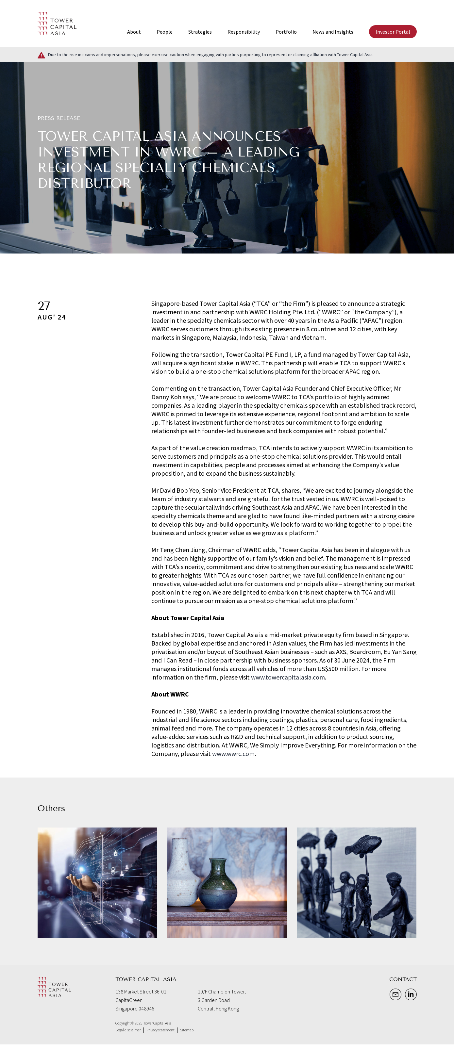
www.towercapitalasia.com (288, 677)
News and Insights (332, 31)
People (165, 31)
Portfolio (286, 31)
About (134, 31)
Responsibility (243, 31)
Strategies (200, 31)
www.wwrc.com (233, 753)
